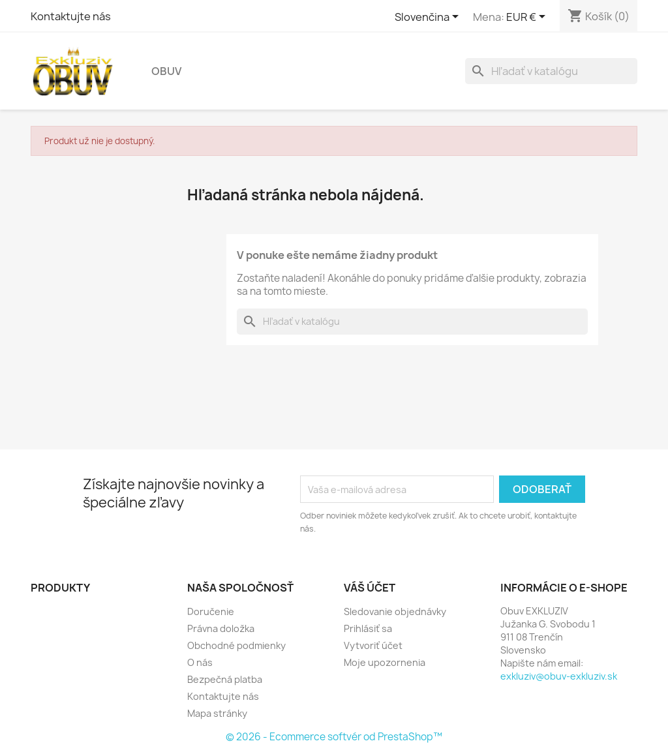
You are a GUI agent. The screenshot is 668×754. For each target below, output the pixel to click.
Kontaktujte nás (71, 16)
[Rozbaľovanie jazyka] (429, 17)
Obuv (166, 71)
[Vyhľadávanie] (551, 71)
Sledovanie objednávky (395, 611)
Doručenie (210, 611)
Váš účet (369, 588)
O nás (200, 662)
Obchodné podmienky (236, 645)
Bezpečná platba (224, 679)
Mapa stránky (217, 713)
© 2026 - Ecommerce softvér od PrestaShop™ (334, 737)
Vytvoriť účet (373, 645)
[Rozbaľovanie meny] (528, 17)
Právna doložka (220, 628)
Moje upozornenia (384, 662)
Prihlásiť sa (368, 628)
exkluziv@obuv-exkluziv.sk (558, 676)
